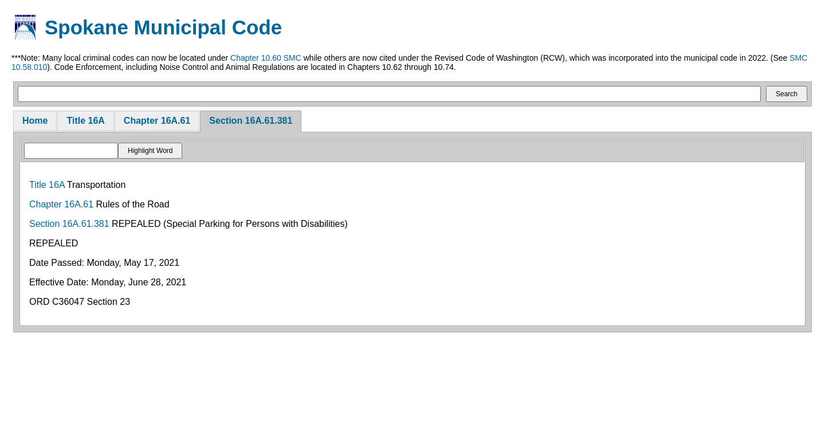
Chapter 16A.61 (157, 120)
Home (35, 120)
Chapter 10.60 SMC (265, 57)
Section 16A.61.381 (250, 120)
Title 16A (85, 120)
